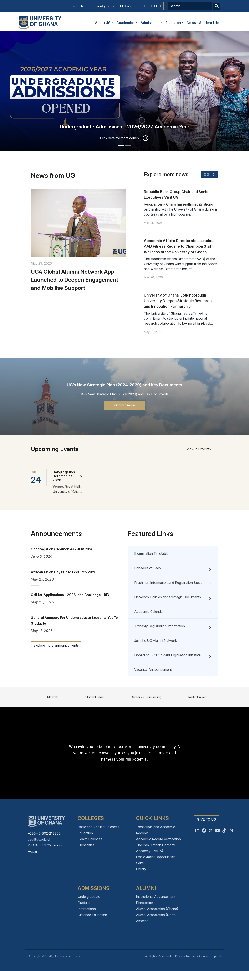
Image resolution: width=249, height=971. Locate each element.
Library (141, 869)
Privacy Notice (185, 956)
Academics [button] (125, 23)
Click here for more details (119, 138)
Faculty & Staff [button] (106, 6)
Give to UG (151, 6)
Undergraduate (89, 897)
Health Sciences (90, 839)
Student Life (209, 23)
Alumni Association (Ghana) (157, 909)
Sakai (140, 863)
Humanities (86, 845)
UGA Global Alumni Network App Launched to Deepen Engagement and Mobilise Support (74, 300)
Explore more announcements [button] (56, 645)
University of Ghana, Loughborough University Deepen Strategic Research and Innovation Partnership (178, 321)
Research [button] (173, 23)
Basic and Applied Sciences (98, 827)
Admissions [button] (150, 23)
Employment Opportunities (156, 857)
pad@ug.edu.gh (39, 839)
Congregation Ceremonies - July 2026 (67, 476)
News (191, 23)
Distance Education (92, 915)
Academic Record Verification (158, 839)
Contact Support (210, 956)
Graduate (85, 903)
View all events (202, 449)
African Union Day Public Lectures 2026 (63, 572)
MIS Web (126, 6)
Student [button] (71, 6)
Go (209, 195)
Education (85, 833)
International (87, 909)
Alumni (86, 6)
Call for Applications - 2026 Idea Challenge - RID (70, 595)
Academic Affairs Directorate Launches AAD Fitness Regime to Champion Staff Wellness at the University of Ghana (179, 266)
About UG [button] (103, 23)
